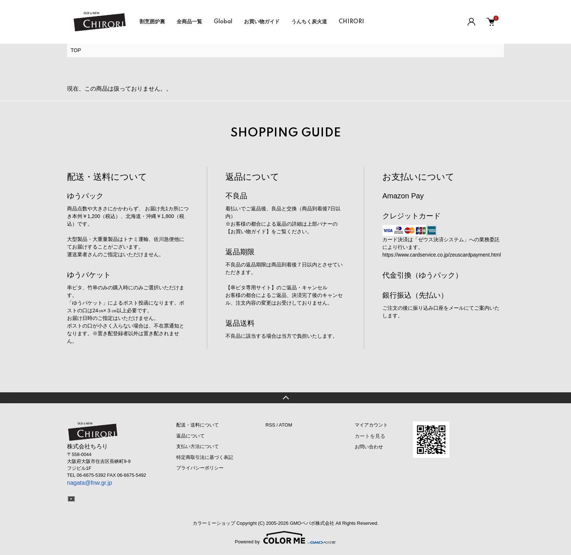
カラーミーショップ (214, 523)
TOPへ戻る (285, 397)
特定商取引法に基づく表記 (204, 457)
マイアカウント (371, 425)
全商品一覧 (189, 22)
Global (223, 22)
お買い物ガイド (262, 22)
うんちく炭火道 (309, 22)
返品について (190, 436)
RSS (270, 425)
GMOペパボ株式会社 (312, 523)
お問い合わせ (369, 446)
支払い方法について (197, 446)
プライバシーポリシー (200, 468)
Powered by (285, 537)
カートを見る (370, 436)
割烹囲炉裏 (152, 22)
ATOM (285, 425)
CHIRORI (351, 22)
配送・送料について (197, 425)
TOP (76, 50)
